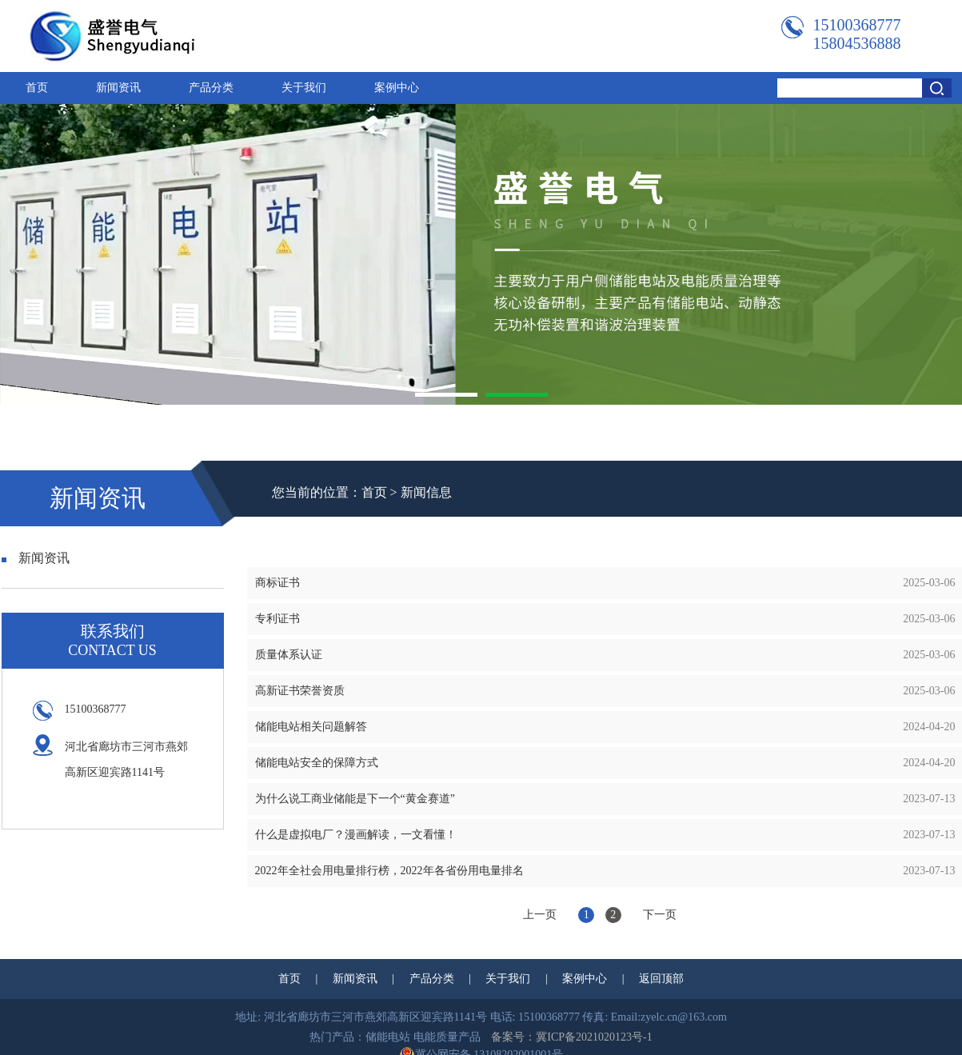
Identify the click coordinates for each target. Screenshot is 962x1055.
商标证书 (277, 583)
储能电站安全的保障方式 (316, 763)
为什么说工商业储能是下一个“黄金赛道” (355, 799)
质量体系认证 (288, 655)
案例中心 (396, 88)
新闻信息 (426, 492)
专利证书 (277, 619)
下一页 (660, 915)
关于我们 (303, 88)
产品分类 (211, 88)
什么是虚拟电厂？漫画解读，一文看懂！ (356, 835)
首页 (37, 88)
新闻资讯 (118, 88)
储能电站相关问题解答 (311, 727)
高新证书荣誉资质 (300, 691)
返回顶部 (661, 979)
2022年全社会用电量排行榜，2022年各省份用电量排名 (389, 871)
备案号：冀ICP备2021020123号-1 (571, 1037)
